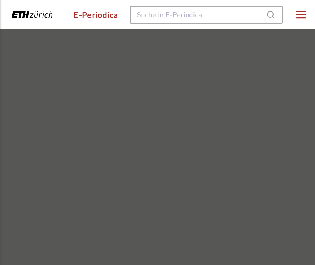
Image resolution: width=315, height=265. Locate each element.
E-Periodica (95, 15)
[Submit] (270, 15)
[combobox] (206, 15)
